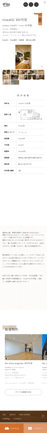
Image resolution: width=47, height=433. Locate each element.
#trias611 (5, 40)
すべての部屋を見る (23, 392)
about (12, 414)
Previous (4, 57)
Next (43, 57)
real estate (24, 414)
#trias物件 (13, 40)
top (4, 414)
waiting (6, 418)
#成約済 (21, 40)
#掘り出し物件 (31, 40)
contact (17, 418)
